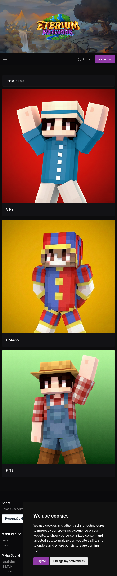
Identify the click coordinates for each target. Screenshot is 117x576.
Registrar (105, 59)
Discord (8, 571)
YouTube (9, 561)
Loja (5, 545)
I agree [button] (41, 561)
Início (10, 81)
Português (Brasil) (18, 518)
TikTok (7, 566)
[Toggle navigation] (5, 59)
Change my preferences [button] (69, 561)
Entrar (84, 59)
